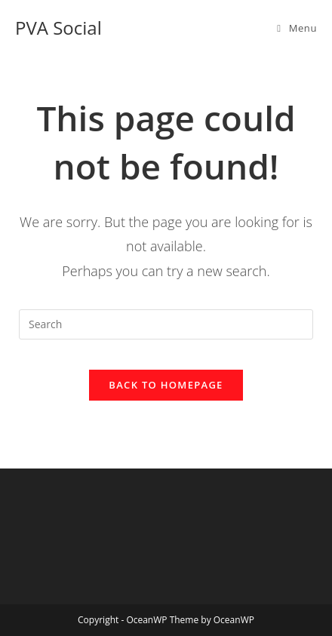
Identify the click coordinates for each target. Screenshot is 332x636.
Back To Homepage (166, 385)
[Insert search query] (166, 324)
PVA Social (58, 27)
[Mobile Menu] (297, 28)
